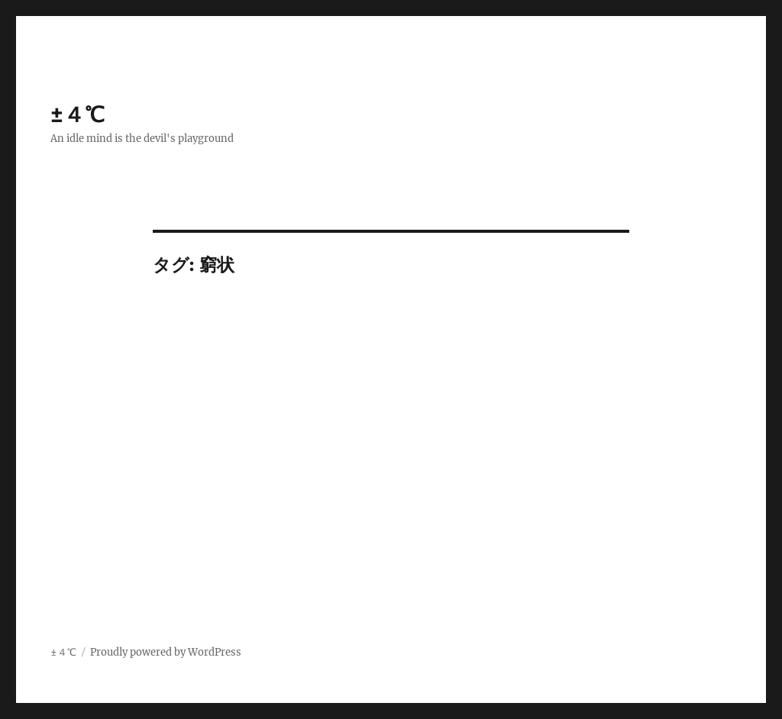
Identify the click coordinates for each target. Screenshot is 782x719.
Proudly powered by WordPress (165, 652)
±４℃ (77, 114)
